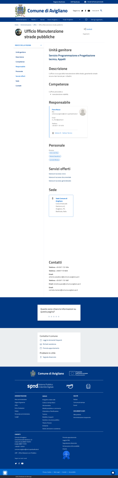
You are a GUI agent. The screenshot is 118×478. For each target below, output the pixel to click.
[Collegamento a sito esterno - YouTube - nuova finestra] (89, 10)
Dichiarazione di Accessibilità (71, 446)
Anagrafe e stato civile (48, 400)
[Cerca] (101, 11)
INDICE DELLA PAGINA (23, 45)
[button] (93, 2)
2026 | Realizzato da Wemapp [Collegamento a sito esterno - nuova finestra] (23, 477)
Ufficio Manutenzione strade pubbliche (51, 25)
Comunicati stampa (79, 402)
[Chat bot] (113, 473)
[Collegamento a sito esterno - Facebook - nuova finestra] (85, 10)
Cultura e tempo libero (48, 403)
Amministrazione (26, 25)
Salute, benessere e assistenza (51, 429)
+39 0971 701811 (20, 446)
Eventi (75, 405)
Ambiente (45, 426)
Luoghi (17, 417)
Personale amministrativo (22, 414)
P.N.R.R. (65, 449)
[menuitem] (67, 19)
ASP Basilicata (75, 2)
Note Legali (57, 472)
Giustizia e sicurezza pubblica (50, 420)
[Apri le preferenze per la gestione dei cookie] (5, 473)
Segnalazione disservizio (70, 443)
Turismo (44, 414)
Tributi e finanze (47, 423)
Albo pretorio (77, 414)
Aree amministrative (21, 399)
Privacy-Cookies (47, 472)
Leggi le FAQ (66, 440)
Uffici (35, 25)
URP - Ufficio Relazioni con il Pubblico (25, 453)
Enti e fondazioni (19, 408)
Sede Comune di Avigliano (61, 199)
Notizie (75, 399)
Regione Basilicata (59, 2)
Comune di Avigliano (47, 10)
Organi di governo (20, 402)
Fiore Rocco (56, 109)
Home (16, 25)
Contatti (18, 434)
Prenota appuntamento (69, 437)
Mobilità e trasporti (47, 417)
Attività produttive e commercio (51, 408)
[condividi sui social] (87, 29)
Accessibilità (72, 472)
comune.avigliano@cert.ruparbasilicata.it (27, 449)
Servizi (44, 396)
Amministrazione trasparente (82, 417)
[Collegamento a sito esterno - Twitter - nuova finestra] (82, 10)
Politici (17, 411)
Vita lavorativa (46, 405)
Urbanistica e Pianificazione (50, 411)
